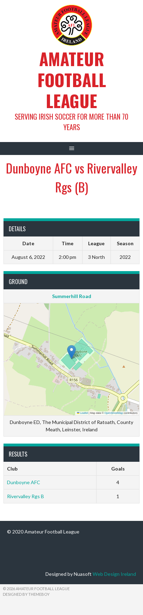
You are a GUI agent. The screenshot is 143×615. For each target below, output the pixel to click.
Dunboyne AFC (23, 482)
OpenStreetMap (114, 413)
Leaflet (82, 413)
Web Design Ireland (114, 574)
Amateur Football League (71, 79)
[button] (71, 352)
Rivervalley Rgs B (25, 496)
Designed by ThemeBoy (26, 594)
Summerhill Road (71, 296)
